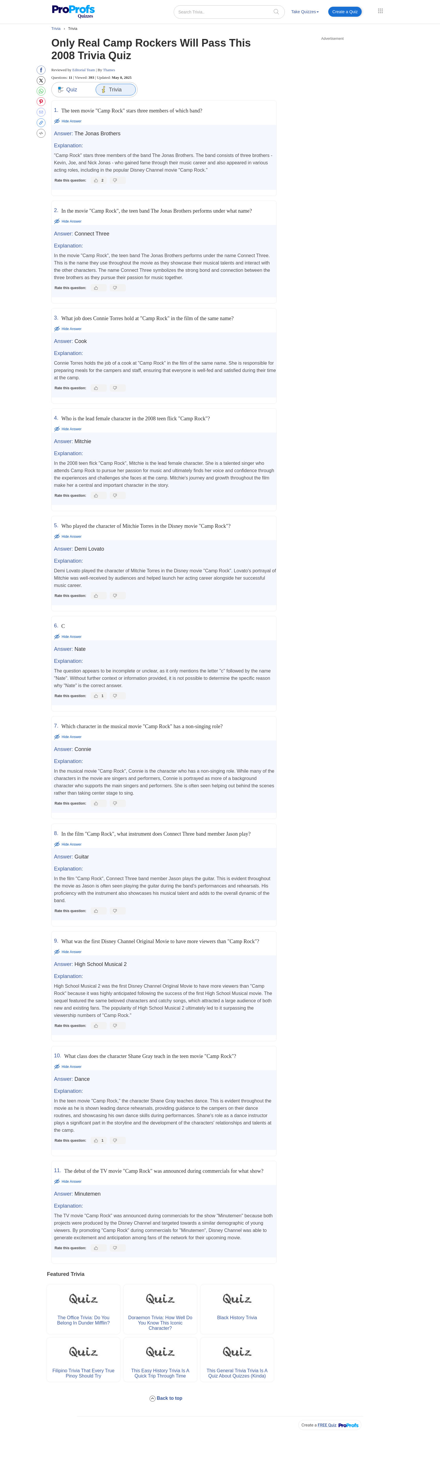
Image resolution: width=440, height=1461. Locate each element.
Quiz (67, 89)
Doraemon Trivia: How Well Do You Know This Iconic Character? (160, 1323)
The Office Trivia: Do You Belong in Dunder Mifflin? (83, 1320)
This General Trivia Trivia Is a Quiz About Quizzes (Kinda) (237, 1373)
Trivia (110, 89)
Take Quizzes (305, 11)
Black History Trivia (237, 1317)
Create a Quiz (345, 11)
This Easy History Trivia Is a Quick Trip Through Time (160, 1373)
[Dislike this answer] (118, 180)
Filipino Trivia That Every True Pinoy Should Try (83, 1373)
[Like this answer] (99, 180)
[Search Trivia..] (229, 12)
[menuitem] (305, 13)
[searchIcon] (276, 11)
